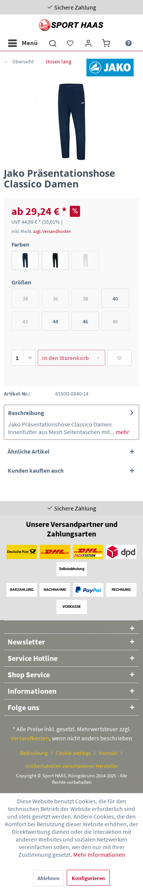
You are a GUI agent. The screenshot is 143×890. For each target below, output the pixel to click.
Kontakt (108, 752)
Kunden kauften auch (36, 470)
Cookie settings (73, 752)
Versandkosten (30, 738)
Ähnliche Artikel (29, 451)
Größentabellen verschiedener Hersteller (71, 765)
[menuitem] (22, 43)
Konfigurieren (88, 878)
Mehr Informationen (99, 854)
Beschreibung (26, 413)
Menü (23, 42)
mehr (121, 432)
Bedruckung (34, 752)
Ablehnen (48, 878)
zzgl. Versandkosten (52, 231)
